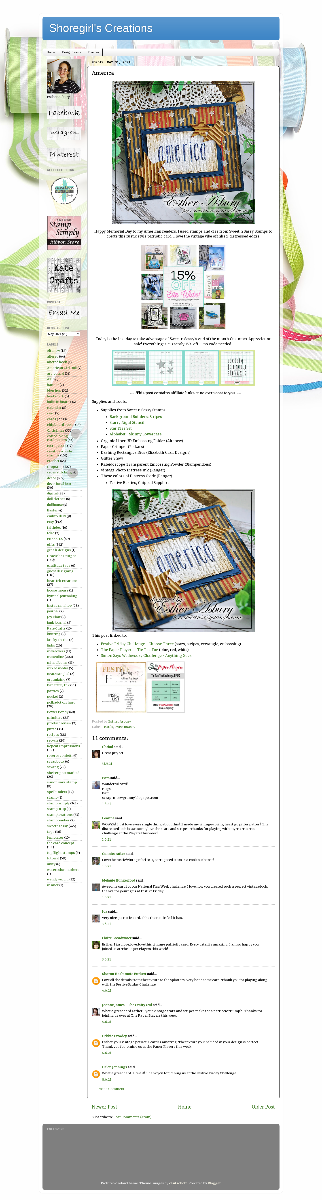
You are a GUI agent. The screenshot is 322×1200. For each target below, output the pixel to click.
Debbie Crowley (114, 1036)
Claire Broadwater (116, 938)
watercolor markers (63, 870)
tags (50, 832)
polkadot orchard (61, 702)
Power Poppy (57, 712)
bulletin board (58, 402)
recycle (52, 740)
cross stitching (59, 472)
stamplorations (60, 815)
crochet (53, 461)
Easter (52, 510)
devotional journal (61, 484)
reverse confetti (60, 756)
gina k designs (59, 550)
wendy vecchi (58, 879)
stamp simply (58, 803)
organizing (56, 680)
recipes (53, 735)
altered (52, 356)
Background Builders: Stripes (136, 416)
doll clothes (56, 499)
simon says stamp (62, 782)
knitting (54, 634)
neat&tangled (58, 674)
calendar (54, 408)
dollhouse (55, 505)
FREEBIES (55, 539)
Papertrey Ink (58, 685)
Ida (104, 912)
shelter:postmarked (63, 773)
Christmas (55, 430)
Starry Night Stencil (127, 422)
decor (51, 478)
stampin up (56, 809)
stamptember (58, 820)
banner (53, 385)
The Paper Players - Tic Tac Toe (130, 649)
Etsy (50, 522)
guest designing (60, 571)
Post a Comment (111, 1089)
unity (51, 864)
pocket (52, 697)
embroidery (56, 516)
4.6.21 (106, 990)
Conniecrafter (113, 854)
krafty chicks (57, 640)
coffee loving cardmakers (57, 438)
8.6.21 (106, 1079)
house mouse (57, 590)
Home (51, 52)
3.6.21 (106, 924)
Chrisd (107, 747)
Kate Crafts (56, 628)
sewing (53, 767)
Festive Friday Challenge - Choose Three (137, 644)
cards (108, 727)
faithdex (54, 528)
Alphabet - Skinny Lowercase (136, 434)
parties (53, 691)
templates (55, 837)
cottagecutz (56, 446)
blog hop (54, 390)
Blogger (214, 1183)
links (51, 645)
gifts (51, 545)
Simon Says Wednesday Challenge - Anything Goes (146, 655)
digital (52, 493)
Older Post (263, 1107)
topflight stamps (61, 853)
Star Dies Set (121, 428)
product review (59, 723)
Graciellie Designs (61, 556)
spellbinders (57, 792)
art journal (55, 373)
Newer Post (104, 1107)
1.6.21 (106, 804)
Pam (106, 778)
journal (53, 611)
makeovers (56, 651)
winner (53, 885)
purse (51, 729)
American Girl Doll (62, 368)
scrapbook (55, 761)
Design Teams (71, 52)
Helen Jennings (114, 1067)
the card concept (60, 843)
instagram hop (59, 606)
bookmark (55, 396)
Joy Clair (54, 617)
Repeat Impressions (63, 746)
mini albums (57, 663)
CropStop (55, 467)
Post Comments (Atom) (132, 1117)
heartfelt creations (62, 581)
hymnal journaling (62, 596)
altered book (57, 362)
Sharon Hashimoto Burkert (124, 974)
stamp (52, 797)
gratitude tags (58, 566)
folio (50, 533)
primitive (54, 718)
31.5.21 (107, 764)
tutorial (53, 858)
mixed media (57, 668)
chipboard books (60, 425)
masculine (55, 657)
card (50, 413)
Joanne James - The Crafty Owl (127, 1005)
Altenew (53, 351)
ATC (50, 379)
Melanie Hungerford (118, 880)
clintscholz (178, 1183)
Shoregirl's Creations (101, 28)
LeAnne (108, 818)
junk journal (56, 623)
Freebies (93, 52)
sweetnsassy (124, 727)
